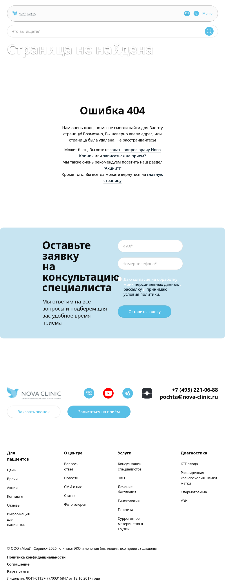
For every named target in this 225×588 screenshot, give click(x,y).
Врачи (12, 478)
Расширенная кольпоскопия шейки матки (199, 478)
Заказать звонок (34, 411)
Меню (207, 13)
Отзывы (13, 505)
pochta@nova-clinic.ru (189, 396)
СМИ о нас (73, 486)
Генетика (125, 509)
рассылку (132, 289)
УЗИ (184, 500)
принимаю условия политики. (145, 292)
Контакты (15, 496)
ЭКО (121, 478)
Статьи (70, 495)
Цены (11, 470)
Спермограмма (194, 492)
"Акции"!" (112, 168)
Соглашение (18, 564)
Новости (71, 478)
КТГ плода (189, 463)
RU (187, 13)
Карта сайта (18, 571)
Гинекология (129, 500)
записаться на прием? (124, 155)
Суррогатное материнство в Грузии (130, 523)
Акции (12, 487)
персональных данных (157, 284)
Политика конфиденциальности (36, 557)
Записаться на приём (99, 411)
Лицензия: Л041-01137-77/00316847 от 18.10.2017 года (53, 578)
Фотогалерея (75, 504)
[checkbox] (120, 279)
